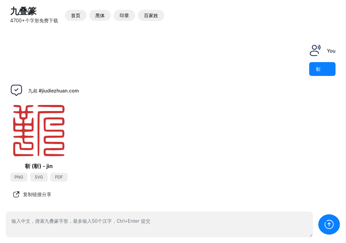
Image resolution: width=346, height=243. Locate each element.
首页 (75, 15)
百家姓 (151, 15)
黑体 (100, 15)
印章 (124, 15)
